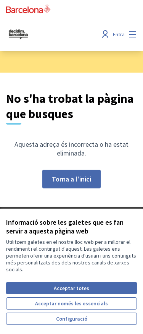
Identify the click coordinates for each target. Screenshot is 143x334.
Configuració (71, 318)
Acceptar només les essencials (71, 303)
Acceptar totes (71, 288)
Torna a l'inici (71, 179)
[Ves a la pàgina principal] (54, 34)
